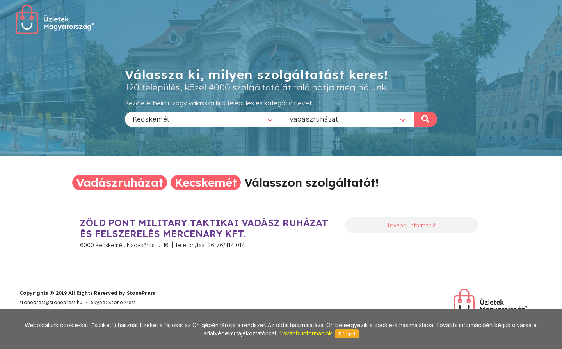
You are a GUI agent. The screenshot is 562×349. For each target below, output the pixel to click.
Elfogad (347, 334)
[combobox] (203, 119)
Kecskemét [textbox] (151, 119)
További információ (411, 225)
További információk (305, 333)
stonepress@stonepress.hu (51, 302)
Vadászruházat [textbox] (313, 119)
